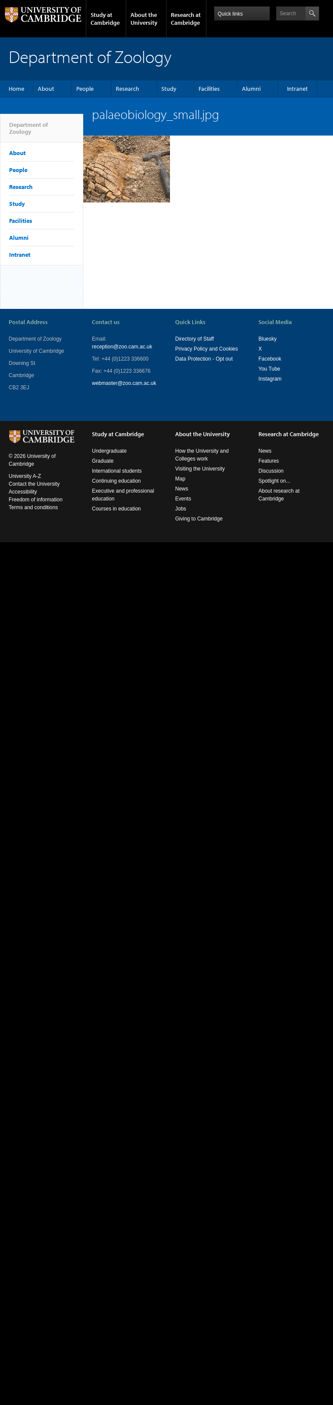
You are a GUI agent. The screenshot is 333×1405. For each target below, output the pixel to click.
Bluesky (267, 339)
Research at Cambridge (186, 19)
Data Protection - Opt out (204, 359)
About (46, 89)
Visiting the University (200, 469)
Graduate (103, 461)
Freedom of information (35, 500)
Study (168, 89)
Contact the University (34, 484)
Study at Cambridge (105, 19)
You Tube (269, 369)
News (181, 489)
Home (16, 89)
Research (127, 89)
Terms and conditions (33, 507)
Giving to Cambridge (198, 519)
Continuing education (116, 481)
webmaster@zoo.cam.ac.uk (124, 383)
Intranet (297, 89)
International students (117, 471)
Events (183, 499)
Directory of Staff (194, 339)
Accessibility (23, 492)
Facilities (209, 89)
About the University (144, 19)
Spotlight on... (274, 481)
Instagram (269, 379)
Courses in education (116, 509)
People (85, 89)
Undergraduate (109, 451)
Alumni (251, 89)
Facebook (269, 359)
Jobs (180, 509)
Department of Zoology (28, 131)
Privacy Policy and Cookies (206, 349)
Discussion (271, 471)
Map (180, 479)
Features (268, 461)
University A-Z (25, 476)
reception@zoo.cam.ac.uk (122, 347)
